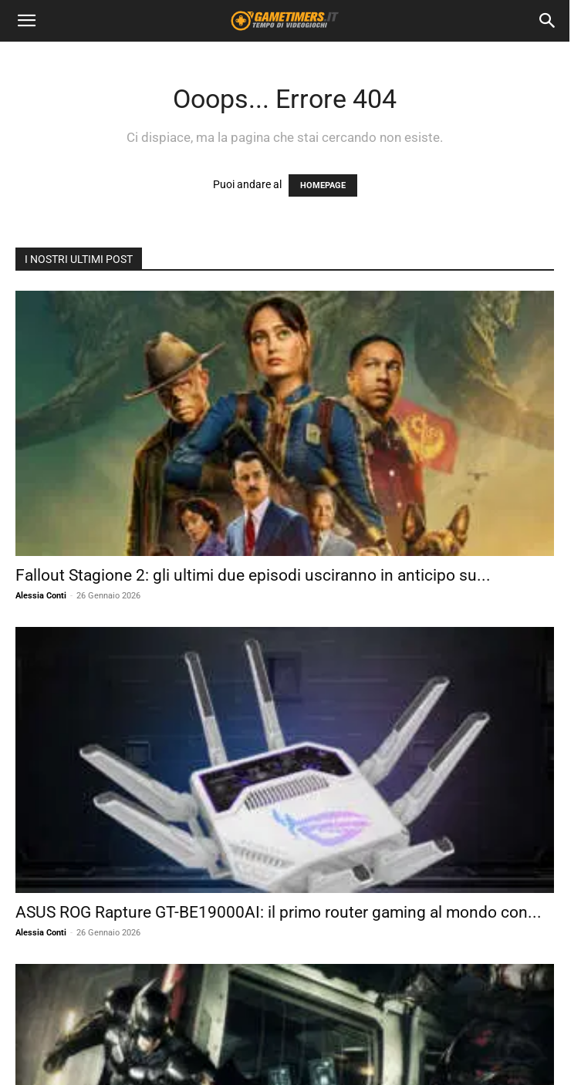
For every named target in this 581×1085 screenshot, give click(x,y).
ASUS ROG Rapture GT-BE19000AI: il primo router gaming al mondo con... (278, 912)
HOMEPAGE (323, 185)
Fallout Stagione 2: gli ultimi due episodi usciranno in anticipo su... (253, 575)
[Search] (547, 21)
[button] (26, 21)
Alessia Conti (40, 596)
